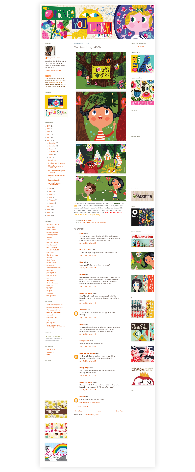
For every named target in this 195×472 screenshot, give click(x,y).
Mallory (82, 274)
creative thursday (52, 232)
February (52, 200)
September (52, 152)
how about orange (52, 242)
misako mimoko (52, 263)
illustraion (90, 222)
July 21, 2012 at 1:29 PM (87, 268)
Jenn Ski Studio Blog (53, 250)
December (52, 143)
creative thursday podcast (55, 307)
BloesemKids (51, 227)
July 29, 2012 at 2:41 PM (87, 375)
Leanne (82, 397)
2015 (49, 132)
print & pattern (51, 273)
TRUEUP (50, 288)
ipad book (100, 222)
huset (48, 355)
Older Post (119, 411)
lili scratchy (50, 252)
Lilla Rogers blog (52, 255)
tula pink (49, 291)
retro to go (50, 278)
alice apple (83, 310)
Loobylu (49, 258)
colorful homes (51, 230)
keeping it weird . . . (54, 180)
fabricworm (50, 352)
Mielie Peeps (51, 260)
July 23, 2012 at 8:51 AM (87, 346)
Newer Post (78, 411)
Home (99, 411)
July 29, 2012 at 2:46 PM (87, 390)
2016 (49, 129)
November (52, 146)
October (51, 149)
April (50, 194)
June (50, 188)
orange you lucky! (85, 293)
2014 (49, 135)
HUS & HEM (51, 350)
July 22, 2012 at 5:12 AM (87, 317)
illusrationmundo (52, 245)
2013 (49, 137)
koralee (82, 324)
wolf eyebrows (51, 296)
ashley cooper (84, 368)
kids (104, 222)
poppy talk (50, 270)
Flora (84, 222)
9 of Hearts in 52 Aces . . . (56, 163)
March (51, 197)
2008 (49, 215)
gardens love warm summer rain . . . (54, 184)
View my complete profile (53, 70)
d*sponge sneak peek (54, 310)
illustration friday (52, 317)
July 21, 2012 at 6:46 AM (87, 255)
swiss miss (50, 285)
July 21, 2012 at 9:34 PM (87, 303)
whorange (50, 293)
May (50, 191)
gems (48, 240)
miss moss (50, 265)
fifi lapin (49, 237)
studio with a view (52, 283)
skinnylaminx (51, 280)
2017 (49, 126)
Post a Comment (82, 406)
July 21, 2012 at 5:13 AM (87, 243)
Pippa (81, 233)
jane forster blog (52, 247)
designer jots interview (54, 312)
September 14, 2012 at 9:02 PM (89, 402)
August (51, 155)
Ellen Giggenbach (52, 235)
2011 (49, 207)
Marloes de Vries (85, 250)
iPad (94, 222)
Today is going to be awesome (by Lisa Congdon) (56, 326)
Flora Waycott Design (87, 353)
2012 (49, 140)
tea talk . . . (52, 160)
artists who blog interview (55, 305)
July (50, 158)
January (51, 203)
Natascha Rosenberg (54, 268)
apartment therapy (53, 224)
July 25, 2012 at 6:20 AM (87, 361)
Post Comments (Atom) (90, 414)
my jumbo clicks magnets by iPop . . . (56, 171)
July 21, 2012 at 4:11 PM (87, 286)
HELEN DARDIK (138, 47)
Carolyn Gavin (84, 341)
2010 (49, 209)
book (81, 222)
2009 (49, 212)
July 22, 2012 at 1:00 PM (87, 334)
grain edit (50, 315)
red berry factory (52, 275)
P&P (48, 320)
